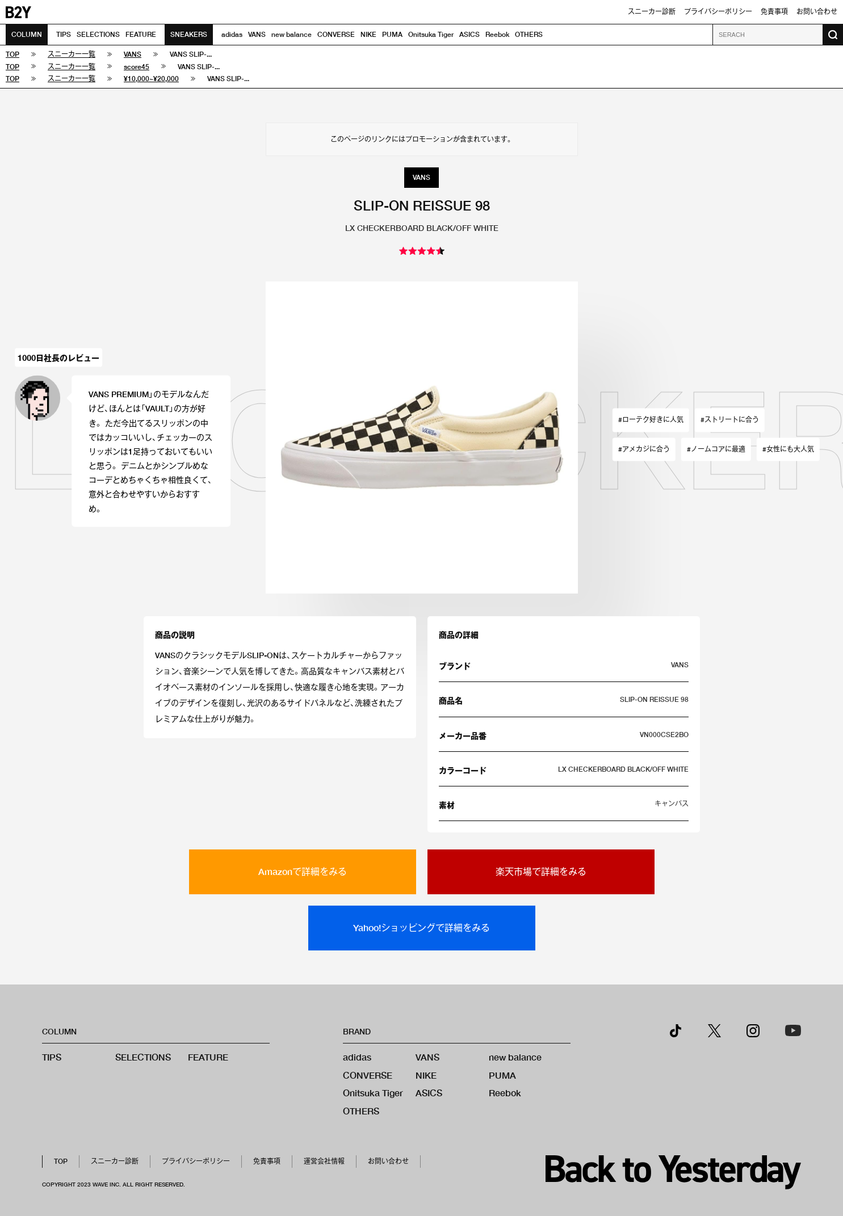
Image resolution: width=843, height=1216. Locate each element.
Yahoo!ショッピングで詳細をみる (421, 927)
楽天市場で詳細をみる (541, 871)
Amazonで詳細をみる (302, 871)
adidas (231, 34)
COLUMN (26, 34)
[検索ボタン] (833, 34)
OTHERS (529, 34)
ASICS (469, 34)
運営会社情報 (324, 1161)
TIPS (63, 34)
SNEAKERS (188, 34)
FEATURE (140, 34)
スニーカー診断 (652, 11)
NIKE (368, 34)
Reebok (497, 34)
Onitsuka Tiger (431, 34)
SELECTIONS (98, 34)
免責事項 (774, 11)
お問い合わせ (816, 11)
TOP (61, 1161)
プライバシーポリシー (718, 11)
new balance (291, 34)
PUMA (392, 34)
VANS (257, 34)
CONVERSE (336, 34)
